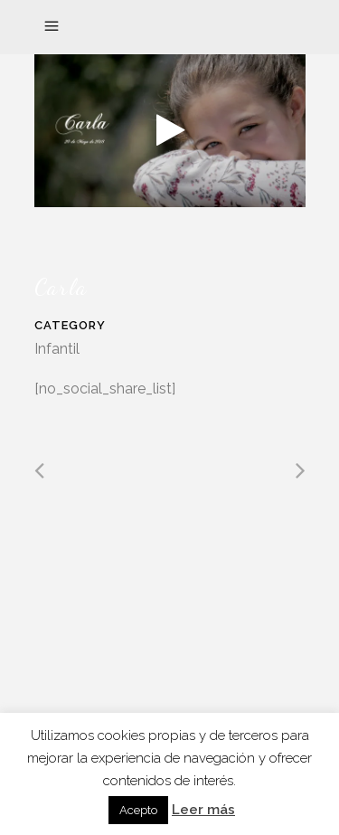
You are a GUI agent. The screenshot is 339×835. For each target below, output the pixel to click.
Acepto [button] (138, 810)
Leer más (203, 810)
